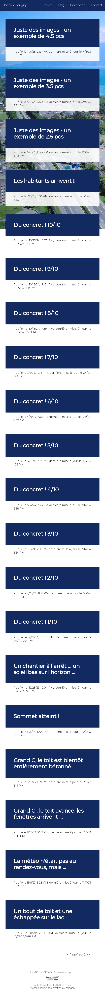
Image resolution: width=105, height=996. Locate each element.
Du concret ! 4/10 (36, 489)
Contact (96, 5)
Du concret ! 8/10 (36, 313)
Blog (61, 5)
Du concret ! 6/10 (36, 401)
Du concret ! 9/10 (36, 269)
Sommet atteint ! (36, 716)
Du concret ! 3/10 (36, 533)
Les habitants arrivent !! (44, 181)
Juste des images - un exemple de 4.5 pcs (42, 33)
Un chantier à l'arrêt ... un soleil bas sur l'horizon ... (47, 669)
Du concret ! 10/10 (37, 225)
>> (89, 954)
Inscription (78, 5)
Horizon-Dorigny (14, 5)
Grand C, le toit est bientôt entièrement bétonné (48, 763)
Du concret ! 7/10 (36, 357)
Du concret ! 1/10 (35, 621)
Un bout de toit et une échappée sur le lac (43, 914)
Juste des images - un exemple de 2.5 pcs (42, 133)
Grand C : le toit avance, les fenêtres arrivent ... (49, 813)
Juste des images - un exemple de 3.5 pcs (42, 83)
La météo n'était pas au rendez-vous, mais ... (45, 864)
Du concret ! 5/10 (36, 445)
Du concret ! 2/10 (36, 577)
